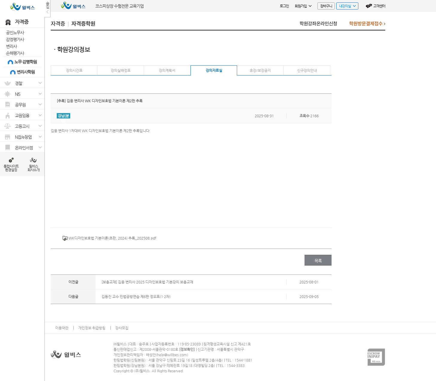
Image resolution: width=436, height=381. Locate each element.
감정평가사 (15, 39)
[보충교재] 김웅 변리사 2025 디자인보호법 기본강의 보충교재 (147, 282)
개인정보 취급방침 (91, 328)
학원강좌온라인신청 (318, 24)
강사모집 (121, 328)
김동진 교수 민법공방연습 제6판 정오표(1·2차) (136, 296)
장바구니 (326, 6)
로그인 (284, 6)
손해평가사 (15, 53)
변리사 (11, 46)
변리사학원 (26, 72)
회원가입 (303, 6)
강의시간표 (74, 70)
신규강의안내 (307, 70)
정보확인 (187, 349)
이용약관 (61, 328)
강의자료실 (214, 70)
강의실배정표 (121, 70)
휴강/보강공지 (260, 70)
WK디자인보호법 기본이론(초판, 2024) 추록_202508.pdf (109, 238)
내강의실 (346, 7)
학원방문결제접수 (367, 25)
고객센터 (379, 6)
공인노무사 (15, 32)
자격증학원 (83, 24)
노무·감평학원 (25, 61)
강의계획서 (167, 70)
